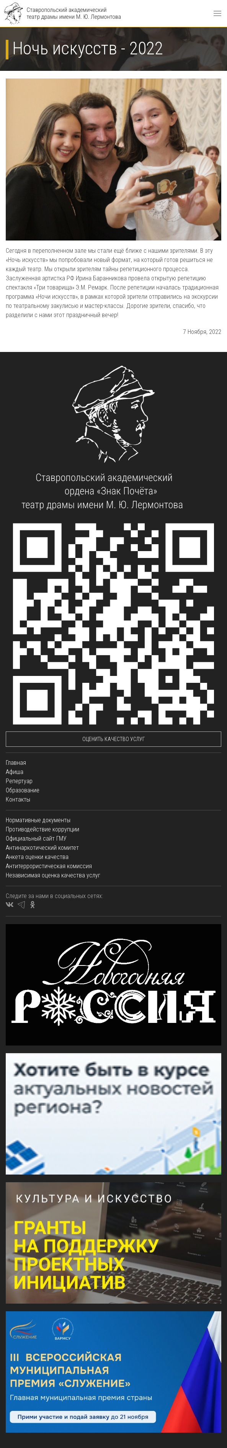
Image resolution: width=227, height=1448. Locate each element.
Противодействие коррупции (42, 829)
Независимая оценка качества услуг (53, 875)
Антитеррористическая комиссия (49, 866)
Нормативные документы (38, 820)
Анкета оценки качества (37, 857)
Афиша (14, 772)
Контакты (18, 799)
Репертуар (19, 781)
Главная (16, 762)
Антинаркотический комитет (42, 847)
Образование (22, 790)
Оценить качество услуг (113, 739)
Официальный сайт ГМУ (36, 838)
